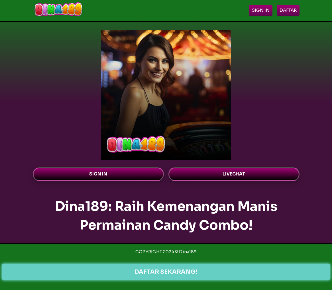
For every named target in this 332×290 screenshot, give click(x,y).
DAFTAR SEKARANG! (166, 271)
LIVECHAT (234, 174)
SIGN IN (98, 174)
